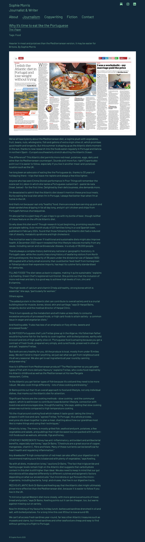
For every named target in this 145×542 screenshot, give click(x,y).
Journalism (31, 17)
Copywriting (53, 17)
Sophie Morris (19, 5)
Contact (88, 17)
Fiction (72, 17)
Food (18, 34)
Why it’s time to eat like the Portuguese (38, 25)
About (13, 17)
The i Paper (15, 29)
